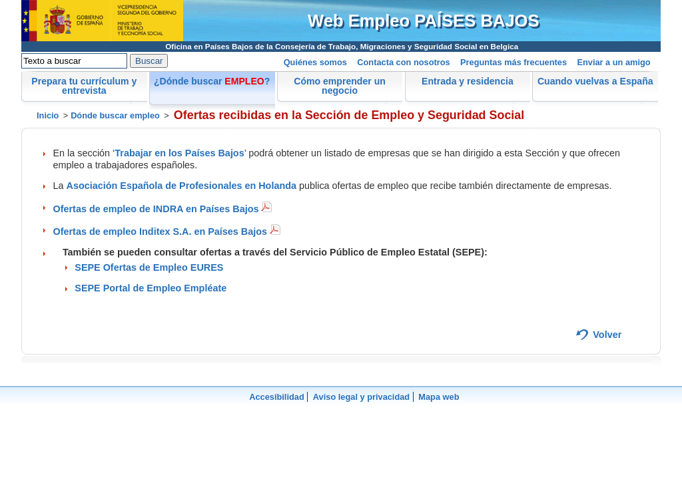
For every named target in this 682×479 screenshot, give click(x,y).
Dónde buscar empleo (115, 115)
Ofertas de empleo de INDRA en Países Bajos (162, 209)
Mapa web (438, 397)
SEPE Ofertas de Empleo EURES (149, 267)
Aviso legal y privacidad (361, 397)
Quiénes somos (315, 62)
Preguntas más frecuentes (513, 62)
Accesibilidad (276, 397)
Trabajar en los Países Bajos (179, 153)
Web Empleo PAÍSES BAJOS (423, 20)
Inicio (48, 115)
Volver (607, 334)
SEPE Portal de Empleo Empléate (150, 288)
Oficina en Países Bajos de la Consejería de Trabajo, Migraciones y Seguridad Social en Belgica (341, 46)
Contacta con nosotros (403, 62)
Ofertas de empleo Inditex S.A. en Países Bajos (167, 231)
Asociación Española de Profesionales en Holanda (181, 185)
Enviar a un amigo (613, 62)
